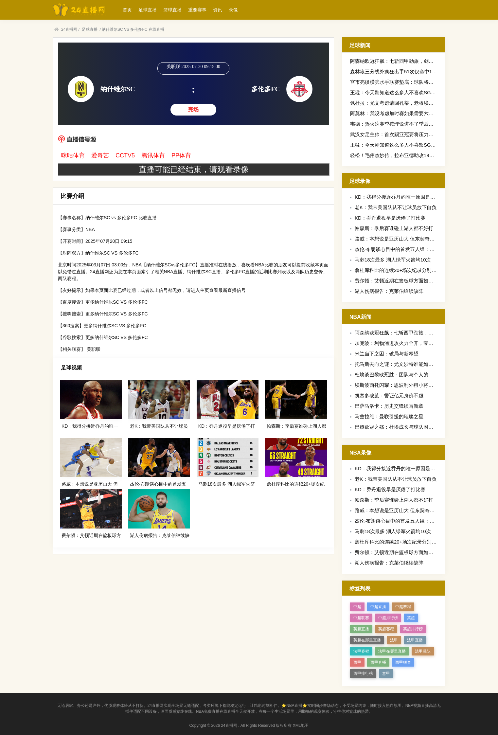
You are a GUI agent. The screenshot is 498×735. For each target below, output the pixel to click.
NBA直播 (173, 271)
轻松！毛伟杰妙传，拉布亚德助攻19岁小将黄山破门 (407, 155)
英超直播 (361, 629)
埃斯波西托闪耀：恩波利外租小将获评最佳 (401, 385)
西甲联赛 (403, 662)
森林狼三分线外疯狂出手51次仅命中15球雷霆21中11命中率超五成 (422, 71)
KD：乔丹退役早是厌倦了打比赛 (390, 218)
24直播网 (69, 29)
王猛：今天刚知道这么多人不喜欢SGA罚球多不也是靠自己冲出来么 (424, 92)
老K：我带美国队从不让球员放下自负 (395, 207)
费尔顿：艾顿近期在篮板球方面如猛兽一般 (401, 280)
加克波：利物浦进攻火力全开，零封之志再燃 (404, 343)
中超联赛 (361, 618)
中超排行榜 (388, 618)
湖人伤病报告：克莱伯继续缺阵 (389, 291)
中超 (357, 606)
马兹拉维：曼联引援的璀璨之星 (389, 416)
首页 (127, 9)
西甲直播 (378, 662)
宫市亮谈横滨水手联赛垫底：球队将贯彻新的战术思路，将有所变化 (423, 82)
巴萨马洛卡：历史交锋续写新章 (389, 406)
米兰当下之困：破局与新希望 (386, 353)
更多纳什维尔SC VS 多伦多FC (116, 302)
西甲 (357, 662)
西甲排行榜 (363, 673)
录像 (233, 9)
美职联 (93, 349)
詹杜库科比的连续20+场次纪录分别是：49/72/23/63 (411, 270)
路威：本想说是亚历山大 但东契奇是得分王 (402, 239)
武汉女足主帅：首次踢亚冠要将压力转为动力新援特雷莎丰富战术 (421, 134)
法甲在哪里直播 (392, 651)
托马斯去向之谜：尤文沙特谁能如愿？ (396, 364)
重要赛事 (197, 9)
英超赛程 (386, 629)
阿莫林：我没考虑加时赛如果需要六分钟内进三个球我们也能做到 (421, 113)
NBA (90, 229)
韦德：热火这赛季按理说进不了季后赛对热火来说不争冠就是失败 (421, 124)
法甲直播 (415, 640)
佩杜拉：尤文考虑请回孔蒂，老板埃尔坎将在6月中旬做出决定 (417, 103)
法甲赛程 (361, 651)
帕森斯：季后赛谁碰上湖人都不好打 (394, 228)
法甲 (394, 640)
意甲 (386, 673)
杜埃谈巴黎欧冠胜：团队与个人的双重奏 (399, 374)
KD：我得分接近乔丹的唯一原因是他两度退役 (405, 197)
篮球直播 (172, 9)
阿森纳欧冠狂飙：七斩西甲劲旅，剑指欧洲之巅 (401, 61)
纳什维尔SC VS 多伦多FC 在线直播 (133, 29)
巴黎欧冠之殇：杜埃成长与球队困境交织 (399, 427)
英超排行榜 (413, 629)
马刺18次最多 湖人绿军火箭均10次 (393, 259)
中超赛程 (403, 606)
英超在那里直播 (367, 640)
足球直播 (147, 9)
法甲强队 (423, 651)
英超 (411, 618)
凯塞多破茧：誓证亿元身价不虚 (389, 395)
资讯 (217, 9)
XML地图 (301, 725)
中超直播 (378, 606)
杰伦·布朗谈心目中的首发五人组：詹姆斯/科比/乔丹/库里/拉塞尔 (424, 249)
